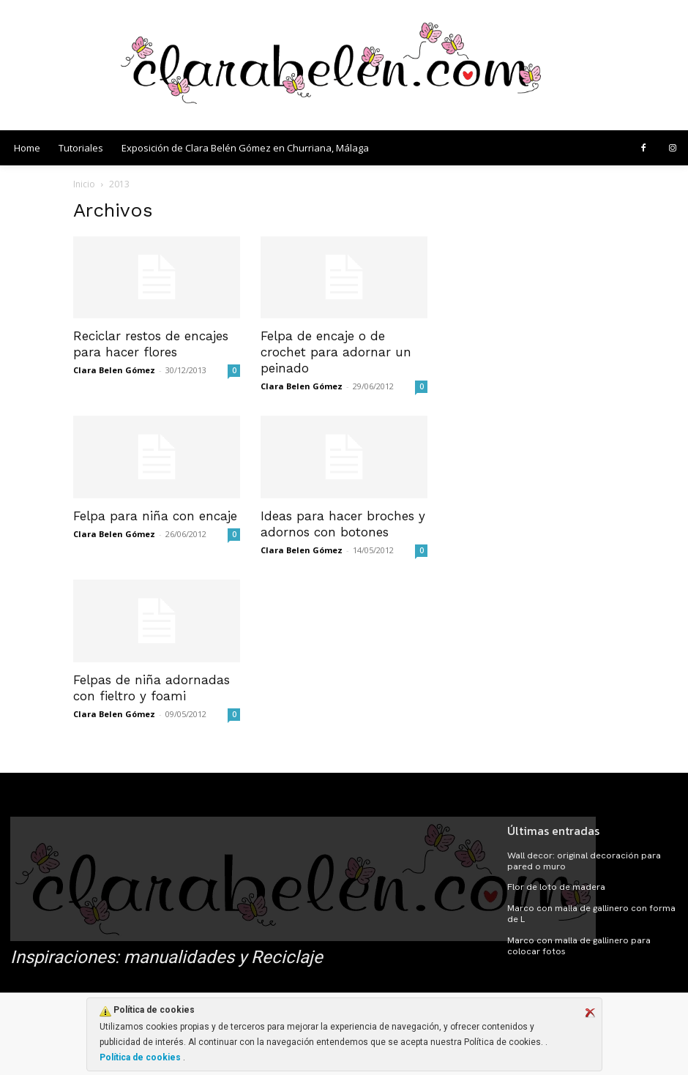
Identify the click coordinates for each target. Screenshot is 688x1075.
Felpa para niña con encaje (155, 516)
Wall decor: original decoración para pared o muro (582, 861)
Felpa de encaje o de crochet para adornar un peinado (336, 352)
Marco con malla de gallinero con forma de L (589, 913)
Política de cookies (141, 1057)
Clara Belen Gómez (114, 369)
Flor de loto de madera (554, 886)
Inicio (84, 184)
